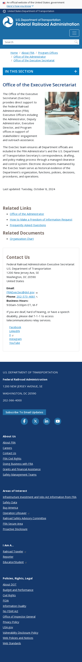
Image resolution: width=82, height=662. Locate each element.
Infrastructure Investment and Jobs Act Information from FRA (39, 497)
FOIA (6, 600)
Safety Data (10, 502)
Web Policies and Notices (18, 638)
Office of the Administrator (30, 56)
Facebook (15, 327)
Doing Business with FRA (18, 464)
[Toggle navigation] (74, 33)
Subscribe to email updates (24, 412)
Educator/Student (15, 562)
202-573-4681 (27, 296)
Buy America (10, 507)
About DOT (10, 584)
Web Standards (12, 643)
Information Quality (14, 606)
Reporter (8, 556)
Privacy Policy (11, 622)
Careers (7, 448)
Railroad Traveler (15, 551)
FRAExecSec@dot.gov (22, 292)
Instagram (15, 339)
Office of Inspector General (19, 616)
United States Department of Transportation (31, 11)
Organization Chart (22, 239)
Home (14, 52)
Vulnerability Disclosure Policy (20, 632)
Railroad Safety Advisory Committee (24, 518)
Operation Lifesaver (16, 513)
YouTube (14, 343)
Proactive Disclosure (15, 529)
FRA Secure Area (13, 523)
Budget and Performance (18, 590)
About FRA (28, 52)
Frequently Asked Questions (28, 225)
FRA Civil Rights (12, 458)
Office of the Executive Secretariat (34, 60)
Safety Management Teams (20, 474)
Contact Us (9, 453)
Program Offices (48, 52)
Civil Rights (9, 595)
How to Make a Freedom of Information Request (41, 219)
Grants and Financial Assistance (22, 469)
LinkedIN (14, 331)
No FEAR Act (10, 611)
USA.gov (8, 627)
